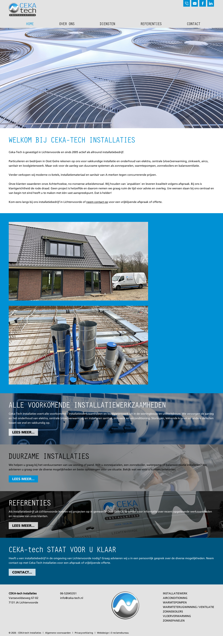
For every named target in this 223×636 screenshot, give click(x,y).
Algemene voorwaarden (58, 633)
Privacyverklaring (84, 633)
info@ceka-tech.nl (71, 598)
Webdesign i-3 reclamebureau (113, 633)
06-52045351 (68, 593)
